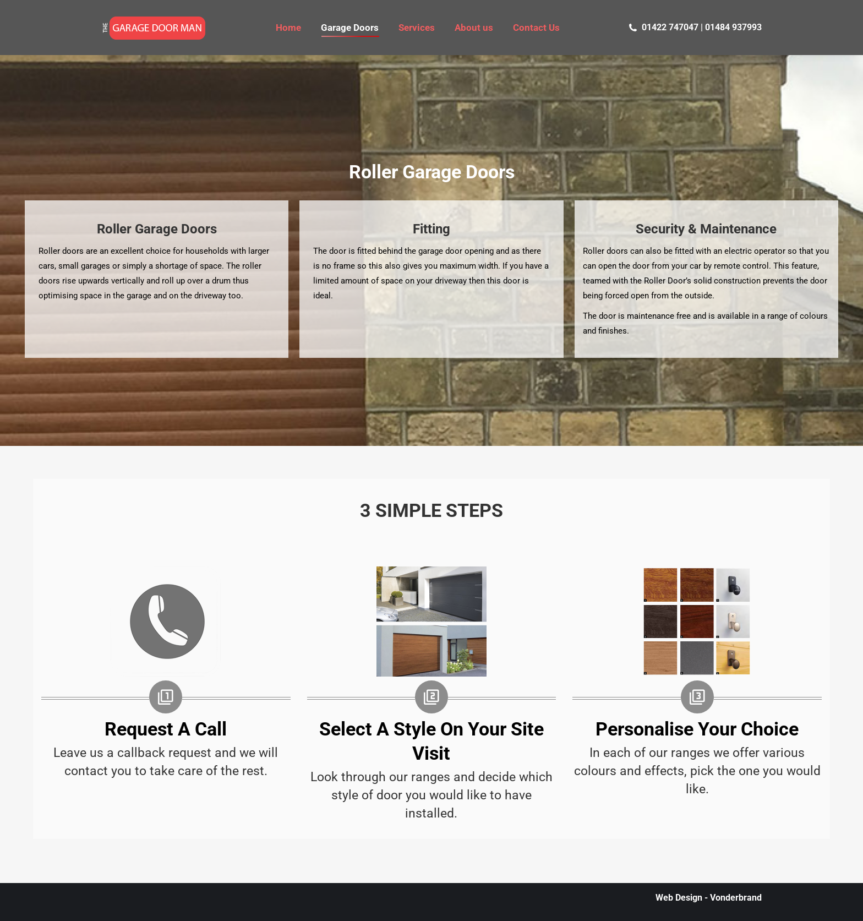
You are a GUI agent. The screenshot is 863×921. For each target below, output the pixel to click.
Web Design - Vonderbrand (709, 897)
